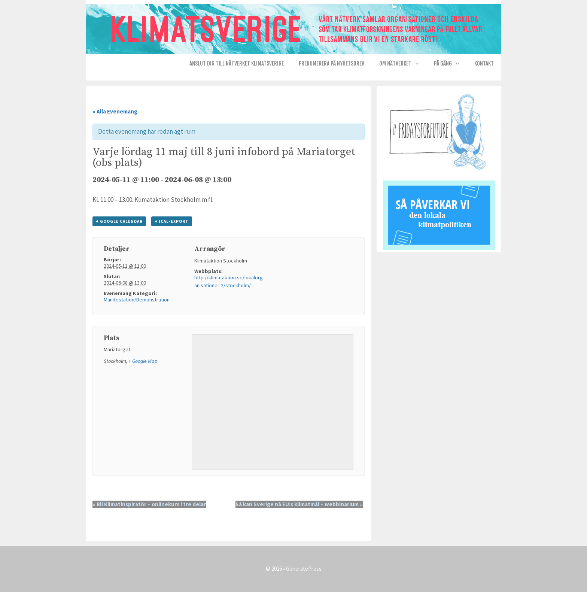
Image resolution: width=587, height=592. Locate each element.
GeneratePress (304, 568)
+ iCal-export (172, 221)
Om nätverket (402, 63)
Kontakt (484, 63)
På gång (450, 63)
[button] (418, 63)
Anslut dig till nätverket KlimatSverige (236, 63)
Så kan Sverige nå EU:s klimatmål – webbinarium (299, 504)
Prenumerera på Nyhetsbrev (331, 63)
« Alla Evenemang (114, 111)
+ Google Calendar (119, 221)
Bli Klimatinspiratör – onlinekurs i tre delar (149, 504)
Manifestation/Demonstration (137, 299)
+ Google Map (142, 361)
